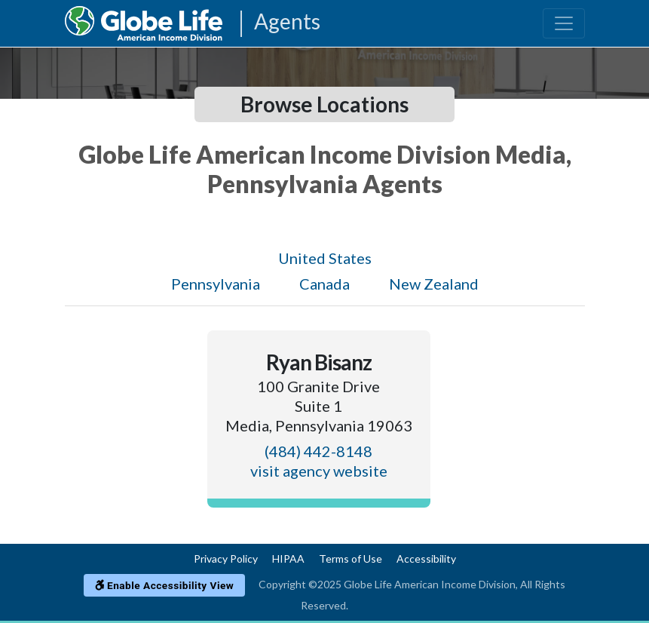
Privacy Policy (226, 558)
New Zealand (434, 284)
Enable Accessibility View (164, 585)
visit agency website (318, 471)
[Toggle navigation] (564, 23)
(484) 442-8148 (318, 451)
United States (325, 258)
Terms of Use (350, 558)
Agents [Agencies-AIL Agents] (287, 22)
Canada (324, 284)
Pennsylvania (215, 284)
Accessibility (426, 558)
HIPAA (288, 558)
